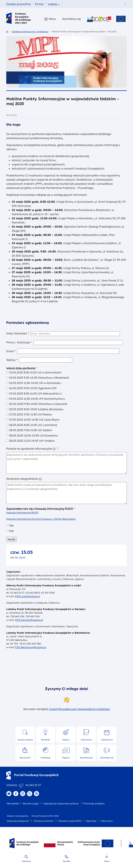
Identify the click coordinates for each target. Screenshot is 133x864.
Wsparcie (26, 861)
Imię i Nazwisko (16, 333)
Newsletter (13, 803)
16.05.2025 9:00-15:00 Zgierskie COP (33, 388)
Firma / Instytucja (18, 342)
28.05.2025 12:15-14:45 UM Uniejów (32, 440)
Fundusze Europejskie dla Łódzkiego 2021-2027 (18, 18)
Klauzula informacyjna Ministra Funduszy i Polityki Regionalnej (41, 518)
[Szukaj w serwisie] (125, 4)
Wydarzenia (107, 739)
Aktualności (25, 757)
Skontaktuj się (106, 757)
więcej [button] (52, 4)
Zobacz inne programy (18, 816)
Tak (11, 525)
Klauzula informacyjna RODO (22, 512)
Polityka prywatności (44, 821)
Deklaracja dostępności (18, 821)
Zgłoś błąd (91, 821)
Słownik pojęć (31, 803)
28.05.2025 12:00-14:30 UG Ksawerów (33, 435)
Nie (11, 531)
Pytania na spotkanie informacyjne (31, 448)
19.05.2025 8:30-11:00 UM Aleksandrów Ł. (36, 393)
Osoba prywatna (18, 4)
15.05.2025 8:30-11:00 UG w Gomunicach (35, 372)
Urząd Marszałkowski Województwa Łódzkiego (79, 709)
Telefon (11, 360)
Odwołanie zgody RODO (69, 821)
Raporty (66, 757)
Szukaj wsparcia (25, 739)
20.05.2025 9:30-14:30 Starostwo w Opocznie (38, 404)
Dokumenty (86, 739)
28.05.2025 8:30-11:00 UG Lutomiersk (33, 425)
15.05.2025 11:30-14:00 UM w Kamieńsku (35, 383)
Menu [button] (52, 19)
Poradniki (45, 739)
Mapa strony (107, 821)
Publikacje (45, 757)
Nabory (65, 739)
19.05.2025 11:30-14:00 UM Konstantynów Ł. (37, 398)
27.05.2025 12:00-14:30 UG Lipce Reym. (34, 419)
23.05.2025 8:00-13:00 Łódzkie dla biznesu (36, 409)
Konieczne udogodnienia (24, 479)
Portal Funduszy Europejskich (32, 775)
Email (10, 351)
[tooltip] (54, 448)
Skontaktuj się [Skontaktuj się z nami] (71, 19)
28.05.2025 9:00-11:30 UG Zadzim (30, 430)
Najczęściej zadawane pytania (61, 803)
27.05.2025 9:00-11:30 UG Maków (30, 414)
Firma (39, 4)
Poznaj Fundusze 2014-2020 (45, 816)
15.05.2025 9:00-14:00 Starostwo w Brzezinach (39, 377)
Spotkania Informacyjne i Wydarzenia (30, 31)
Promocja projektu (94, 803)
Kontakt (66, 861)
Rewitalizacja (86, 757)
